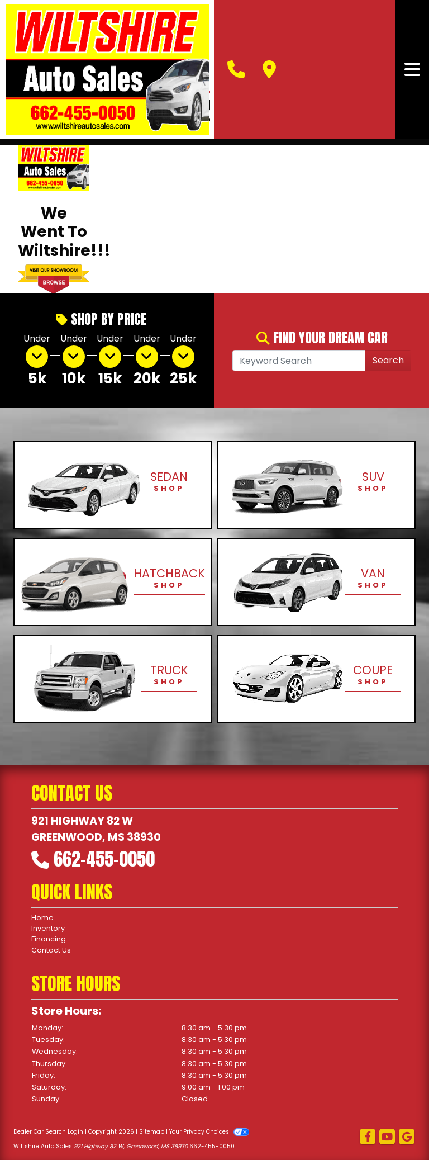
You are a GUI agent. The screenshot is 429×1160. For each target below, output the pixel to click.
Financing (48, 939)
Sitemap (151, 1132)
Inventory (48, 928)
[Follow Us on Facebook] (367, 1137)
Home (42, 917)
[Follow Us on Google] (406, 1137)
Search (388, 360)
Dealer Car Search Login (48, 1132)
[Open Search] (299, 360)
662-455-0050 (104, 859)
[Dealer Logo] (108, 69)
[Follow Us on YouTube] (387, 1137)
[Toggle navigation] (412, 69)
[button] (117, 219)
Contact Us (51, 950)
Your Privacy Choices (209, 1132)
